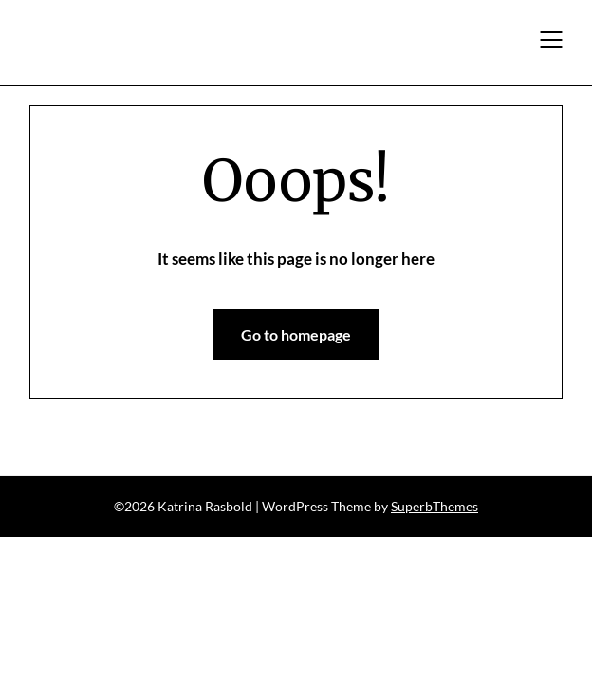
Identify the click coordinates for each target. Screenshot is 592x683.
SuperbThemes (434, 506)
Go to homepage (296, 334)
